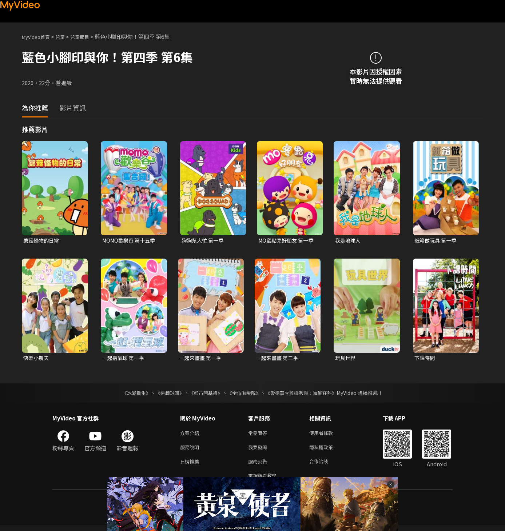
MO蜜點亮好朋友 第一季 (287, 240)
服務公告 (259, 465)
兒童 (65, 36)
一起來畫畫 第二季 (278, 359)
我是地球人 (348, 240)
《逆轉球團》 (165, 394)
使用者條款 (327, 435)
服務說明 (191, 450)
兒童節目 (88, 36)
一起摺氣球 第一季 (124, 359)
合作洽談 (324, 465)
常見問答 (259, 435)
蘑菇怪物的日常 (42, 240)
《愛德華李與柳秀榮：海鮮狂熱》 (305, 394)
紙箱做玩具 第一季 (436, 240)
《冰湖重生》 (130, 394)
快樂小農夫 (37, 359)
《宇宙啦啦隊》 (244, 394)
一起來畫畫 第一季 (201, 359)
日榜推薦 (191, 465)
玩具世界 (346, 359)
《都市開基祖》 (204, 394)
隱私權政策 (327, 450)
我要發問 (259, 450)
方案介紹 (191, 435)
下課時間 (425, 359)
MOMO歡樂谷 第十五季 (130, 240)
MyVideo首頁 (38, 36)
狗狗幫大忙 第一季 (204, 240)
